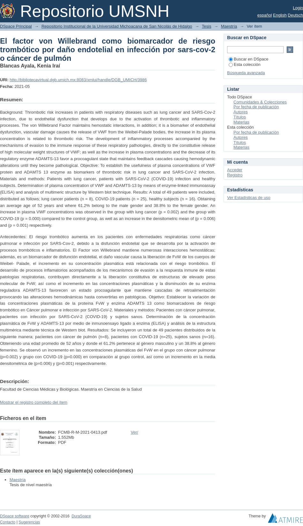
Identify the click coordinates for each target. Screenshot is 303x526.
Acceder (234, 169)
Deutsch (295, 15)
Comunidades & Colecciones (260, 102)
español (264, 15)
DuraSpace (81, 516)
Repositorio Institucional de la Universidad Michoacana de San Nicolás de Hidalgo (116, 26)
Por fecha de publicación (256, 106)
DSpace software (14, 516)
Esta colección (245, 64)
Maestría (229, 26)
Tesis (206, 26)
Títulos (239, 117)
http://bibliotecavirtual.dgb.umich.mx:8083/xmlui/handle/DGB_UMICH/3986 (78, 79)
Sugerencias (29, 522)
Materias (241, 122)
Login (298, 7)
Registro (234, 175)
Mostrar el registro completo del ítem (33, 402)
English (280, 15)
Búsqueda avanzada (246, 72)
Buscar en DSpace (248, 59)
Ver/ (134, 432)
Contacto (7, 522)
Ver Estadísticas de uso (248, 197)
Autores (240, 112)
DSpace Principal (16, 26)
